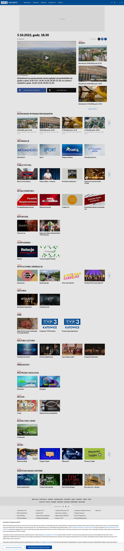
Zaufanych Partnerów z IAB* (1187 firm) (83, 527)
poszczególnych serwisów (50, 534)
